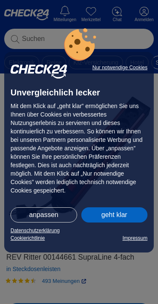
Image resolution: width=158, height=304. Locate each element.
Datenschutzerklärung (35, 230)
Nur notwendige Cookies (119, 68)
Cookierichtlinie (28, 238)
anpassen (43, 214)
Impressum (135, 238)
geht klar (114, 214)
